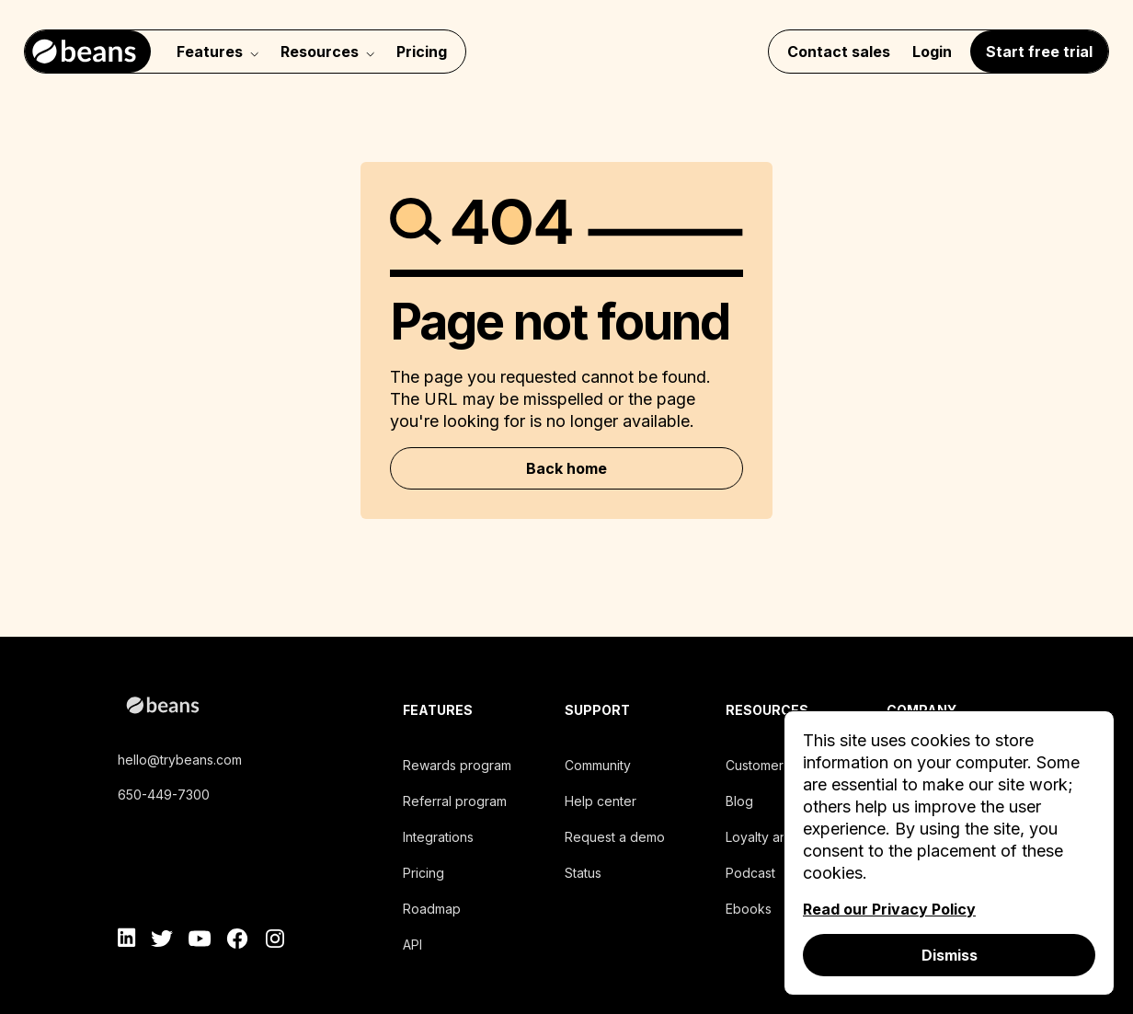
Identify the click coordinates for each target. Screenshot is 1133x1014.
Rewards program (457, 765)
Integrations (438, 837)
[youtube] (200, 941)
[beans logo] (244, 708)
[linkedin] (127, 941)
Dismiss (949, 955)
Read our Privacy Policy (889, 909)
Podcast (750, 873)
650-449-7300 (164, 794)
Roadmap (432, 908)
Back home (566, 468)
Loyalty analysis (773, 837)
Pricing (421, 51)
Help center (600, 801)
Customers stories (780, 765)
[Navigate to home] (88, 51)
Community (598, 765)
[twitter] (162, 941)
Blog (739, 801)
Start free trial (1039, 51)
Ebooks (749, 908)
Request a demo (615, 837)
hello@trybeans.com (180, 759)
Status (583, 873)
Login (932, 51)
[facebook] (237, 941)
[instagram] (274, 941)
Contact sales (838, 51)
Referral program (455, 801)
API (412, 944)
